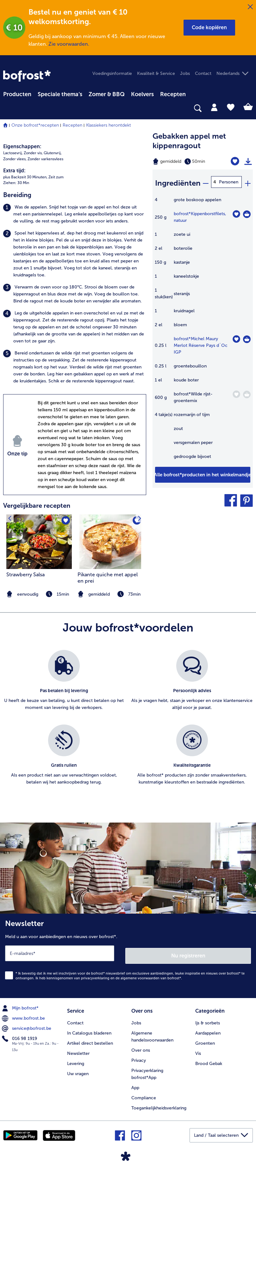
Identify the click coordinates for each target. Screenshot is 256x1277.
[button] (209, 28)
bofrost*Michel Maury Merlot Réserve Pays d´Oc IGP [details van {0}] (201, 343)
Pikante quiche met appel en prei (108, 691)
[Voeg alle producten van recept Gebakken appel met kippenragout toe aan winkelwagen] (202, 473)
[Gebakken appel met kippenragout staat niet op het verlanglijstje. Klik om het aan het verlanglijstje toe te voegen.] (236, 161)
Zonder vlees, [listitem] (15, 271)
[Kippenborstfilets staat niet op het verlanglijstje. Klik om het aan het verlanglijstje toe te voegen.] (236, 212)
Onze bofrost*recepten (35, 125)
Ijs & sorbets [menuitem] (207, 1132)
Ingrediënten (178, 181)
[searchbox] (7, 108)
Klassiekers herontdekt (108, 125)
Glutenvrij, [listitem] (53, 265)
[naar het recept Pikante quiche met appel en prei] (110, 654)
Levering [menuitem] (75, 1172)
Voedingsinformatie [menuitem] (112, 73)
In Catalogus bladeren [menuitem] (89, 1142)
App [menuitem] (135, 1197)
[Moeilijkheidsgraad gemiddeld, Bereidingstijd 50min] (185, 161)
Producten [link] (17, 94)
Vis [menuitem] (198, 1162)
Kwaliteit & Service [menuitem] (156, 73)
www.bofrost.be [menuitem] (24, 1129)
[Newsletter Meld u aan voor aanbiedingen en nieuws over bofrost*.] (128, 1067)
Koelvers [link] (142, 94)
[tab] (214, 107)
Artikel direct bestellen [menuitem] (90, 1152)
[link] (27, 76)
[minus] (205, 182)
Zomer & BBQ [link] (107, 94)
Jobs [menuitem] (185, 73)
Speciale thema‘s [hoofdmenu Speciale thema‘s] (60, 94)
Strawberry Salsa (25, 688)
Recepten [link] (173, 94)
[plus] (247, 182)
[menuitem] (17, 93)
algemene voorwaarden (140, 1089)
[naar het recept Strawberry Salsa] (39, 654)
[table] (202, 329)
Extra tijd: (14, 283)
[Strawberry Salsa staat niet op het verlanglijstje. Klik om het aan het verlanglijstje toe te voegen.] (65, 634)
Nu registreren (189, 1066)
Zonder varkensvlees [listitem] (45, 271)
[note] (110, 707)
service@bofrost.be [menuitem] (27, 1139)
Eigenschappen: (22, 259)
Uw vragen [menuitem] (78, 1183)
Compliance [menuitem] (143, 1207)
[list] (128, 837)
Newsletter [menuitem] (78, 1162)
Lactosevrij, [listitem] (13, 265)
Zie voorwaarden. (68, 44)
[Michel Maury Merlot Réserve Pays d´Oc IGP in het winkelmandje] (247, 337)
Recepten (72, 125)
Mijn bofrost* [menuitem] (21, 1118)
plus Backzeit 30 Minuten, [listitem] (25, 290)
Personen (228, 182)
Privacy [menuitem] (138, 1169)
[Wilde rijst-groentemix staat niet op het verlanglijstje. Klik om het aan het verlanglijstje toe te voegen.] (236, 392)
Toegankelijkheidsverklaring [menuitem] (158, 1217)
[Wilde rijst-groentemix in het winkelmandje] (247, 392)
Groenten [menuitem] (205, 1152)
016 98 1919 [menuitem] (20, 1149)
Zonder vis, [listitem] (33, 265)
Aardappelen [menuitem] (208, 1142)
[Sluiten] (250, 7)
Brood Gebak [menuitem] (208, 1172)
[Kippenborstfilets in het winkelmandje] (247, 212)
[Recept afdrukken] (248, 161)
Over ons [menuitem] (140, 1159)
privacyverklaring (95, 1089)
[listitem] (74, 327)
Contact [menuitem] (203, 73)
